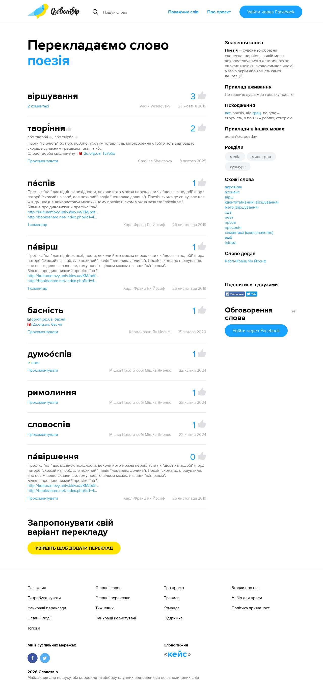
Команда (171, 608)
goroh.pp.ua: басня (46, 319)
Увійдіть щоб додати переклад (74, 548)
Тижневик (104, 608)
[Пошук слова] (133, 12)
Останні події (39, 618)
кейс (177, 654)
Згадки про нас (245, 587)
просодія (233, 227)
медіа (235, 156)
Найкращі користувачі (115, 618)
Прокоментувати (43, 161)
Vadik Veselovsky (155, 106)
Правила (171, 597)
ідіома (230, 242)
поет (229, 217)
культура (238, 166)
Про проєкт (219, 11)
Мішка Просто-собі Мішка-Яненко (140, 370)
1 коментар (37, 224)
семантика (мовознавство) (249, 232)
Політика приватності (251, 608)
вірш (229, 197)
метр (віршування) (242, 207)
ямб (228, 237)
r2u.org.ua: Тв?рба (97, 153)
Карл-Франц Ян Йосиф (245, 261)
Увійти (270, 11)
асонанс (232, 192)
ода (228, 212)
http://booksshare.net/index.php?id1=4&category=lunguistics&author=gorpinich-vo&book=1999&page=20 (63, 217)
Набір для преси (247, 597)
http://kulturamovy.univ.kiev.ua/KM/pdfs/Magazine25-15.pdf (63, 212)
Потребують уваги (44, 597)
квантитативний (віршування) (252, 202)
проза (230, 222)
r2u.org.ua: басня (45, 324)
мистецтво (261, 156)
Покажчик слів (183, 11)
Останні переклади (112, 597)
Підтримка (173, 618)
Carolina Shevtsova (155, 161)
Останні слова (108, 587)
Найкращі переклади (47, 608)
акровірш (233, 187)
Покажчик (37, 587)
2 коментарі (38, 106)
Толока (34, 628)
